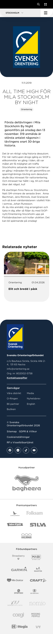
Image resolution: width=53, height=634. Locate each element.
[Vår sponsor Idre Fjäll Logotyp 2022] (15, 525)
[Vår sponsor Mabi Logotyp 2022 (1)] (36, 557)
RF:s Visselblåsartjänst (20, 442)
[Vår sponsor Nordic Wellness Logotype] (14, 603)
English (31, 404)
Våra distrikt (14, 393)
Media (30, 393)
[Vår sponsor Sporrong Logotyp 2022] (34, 591)
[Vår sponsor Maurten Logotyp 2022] (38, 569)
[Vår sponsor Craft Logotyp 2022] (38, 580)
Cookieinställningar (18, 437)
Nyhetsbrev (33, 398)
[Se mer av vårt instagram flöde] (18, 450)
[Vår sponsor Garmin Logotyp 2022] (19, 569)
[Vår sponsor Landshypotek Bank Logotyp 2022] (15, 513)
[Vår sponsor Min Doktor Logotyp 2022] (15, 580)
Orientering (26, 109)
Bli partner (13, 404)
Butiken (11, 409)
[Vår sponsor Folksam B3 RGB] (34, 513)
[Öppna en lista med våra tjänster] (44, 4)
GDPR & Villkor (28, 431)
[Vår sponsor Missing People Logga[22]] (35, 615)
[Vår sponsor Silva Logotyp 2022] (38, 525)
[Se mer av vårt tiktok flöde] (26, 450)
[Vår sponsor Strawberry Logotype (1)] (18, 557)
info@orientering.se (18, 369)
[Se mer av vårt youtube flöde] (34, 450)
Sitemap (12, 431)
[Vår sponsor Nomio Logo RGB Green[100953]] (37, 603)
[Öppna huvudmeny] (47, 12)
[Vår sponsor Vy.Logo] (38, 626)
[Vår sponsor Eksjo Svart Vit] (26, 535)
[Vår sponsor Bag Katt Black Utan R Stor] (26, 483)
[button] (20, 13)
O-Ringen (12, 398)
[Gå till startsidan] (7, 4)
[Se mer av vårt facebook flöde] (10, 450)
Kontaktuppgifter (17, 378)
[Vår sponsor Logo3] (18, 615)
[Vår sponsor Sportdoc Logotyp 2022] (18, 591)
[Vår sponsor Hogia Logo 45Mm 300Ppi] (19, 626)
